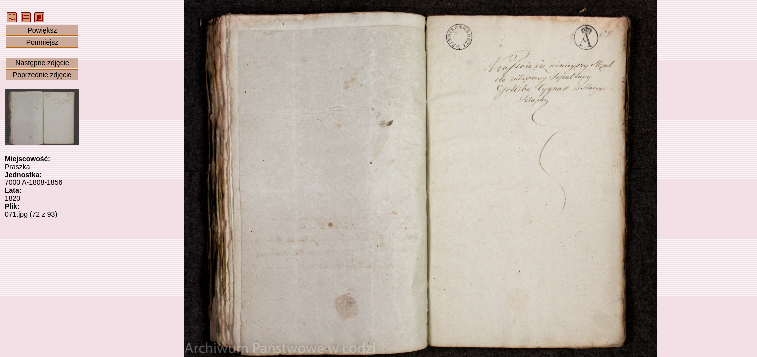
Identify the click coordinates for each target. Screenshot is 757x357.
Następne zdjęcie (42, 63)
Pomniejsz (42, 42)
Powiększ (42, 30)
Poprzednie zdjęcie (42, 75)
